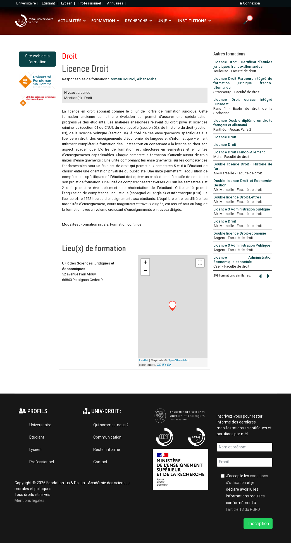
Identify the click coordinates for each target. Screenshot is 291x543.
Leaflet (143, 360)
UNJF (162, 20)
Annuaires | (117, 3)
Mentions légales (29, 500)
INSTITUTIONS (192, 20)
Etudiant (36, 437)
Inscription (258, 523)
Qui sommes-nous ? (110, 425)
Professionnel (41, 462)
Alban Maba (146, 79)
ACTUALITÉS (69, 20)
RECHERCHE (136, 20)
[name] (245, 447)
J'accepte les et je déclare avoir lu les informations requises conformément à (247, 493)
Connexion (250, 3)
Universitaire (40, 425)
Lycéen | (68, 3)
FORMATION (103, 20)
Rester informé (106, 449)
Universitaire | (27, 3)
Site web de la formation (37, 59)
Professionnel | (91, 3)
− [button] (145, 271)
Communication (107, 437)
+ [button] (145, 263)
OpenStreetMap (178, 360)
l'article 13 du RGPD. (243, 509)
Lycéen (35, 449)
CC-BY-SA (164, 364)
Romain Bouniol (122, 79)
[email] (245, 462)
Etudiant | (50, 3)
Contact (100, 462)
